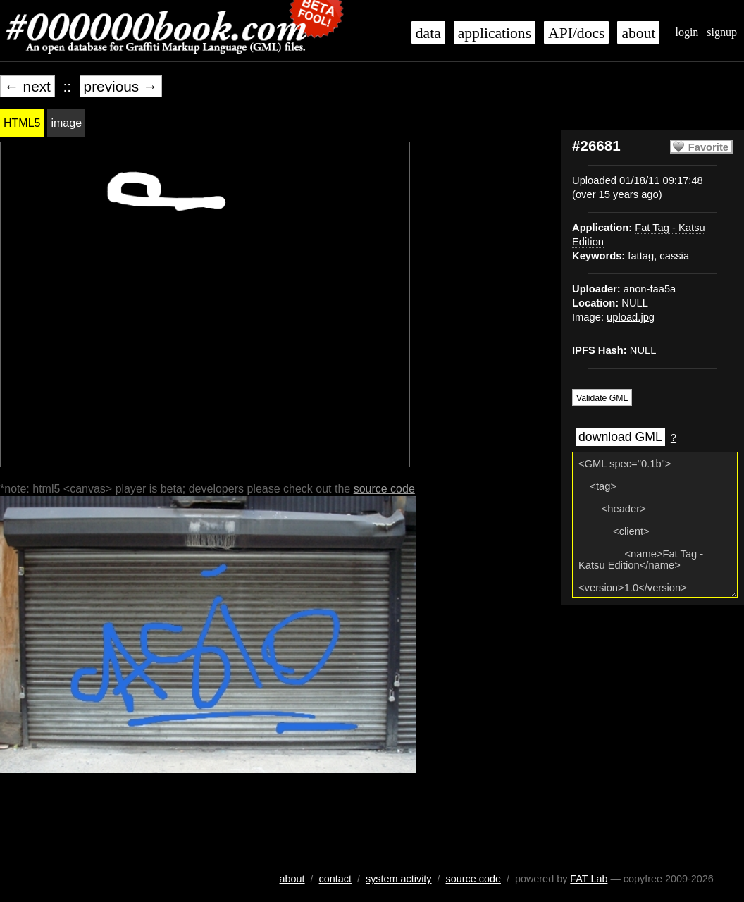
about (638, 33)
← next (27, 86)
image (66, 123)
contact (335, 878)
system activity (399, 878)
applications (494, 33)
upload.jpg (631, 317)
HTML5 (22, 123)
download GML (620, 437)
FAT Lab (588, 878)
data (428, 33)
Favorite (708, 147)
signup (722, 32)
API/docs (576, 33)
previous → (121, 86)
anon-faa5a (650, 289)
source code (384, 489)
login (686, 32)
